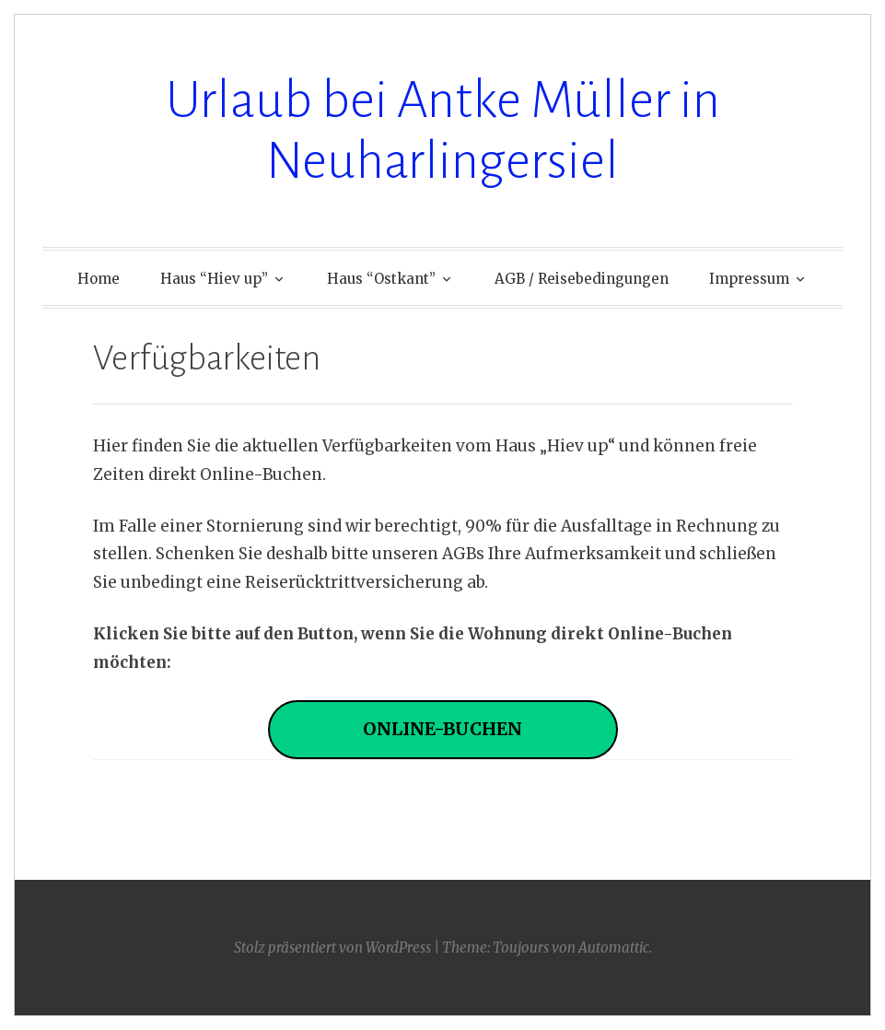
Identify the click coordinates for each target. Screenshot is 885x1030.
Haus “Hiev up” (214, 278)
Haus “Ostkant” (381, 278)
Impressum (749, 278)
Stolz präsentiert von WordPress (332, 947)
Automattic (613, 947)
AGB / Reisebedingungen (582, 278)
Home (98, 278)
